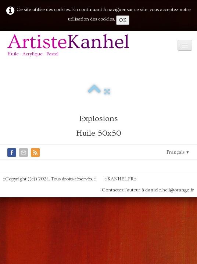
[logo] (71, 47)
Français (178, 152)
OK (122, 20)
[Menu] (185, 45)
